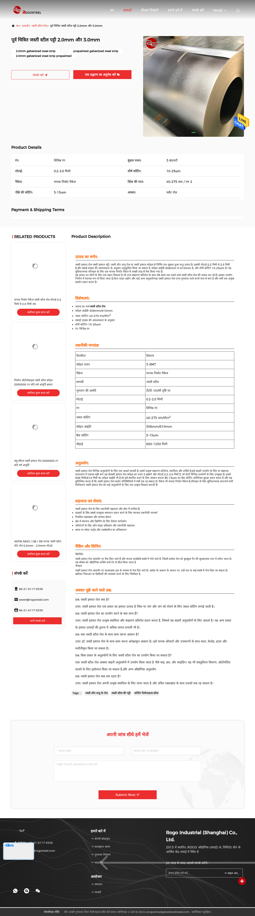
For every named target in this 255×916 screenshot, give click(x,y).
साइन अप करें (231, 873)
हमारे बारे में (175, 10)
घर (112, 10)
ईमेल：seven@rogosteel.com (34, 850)
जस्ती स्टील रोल (39, 26)
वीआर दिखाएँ (149, 10)
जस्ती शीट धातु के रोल (96, 693)
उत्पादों (127, 10)
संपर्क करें (198, 10)
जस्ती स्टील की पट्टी (121, 693)
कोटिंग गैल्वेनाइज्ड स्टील (146, 693)
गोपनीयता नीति (51, 912)
